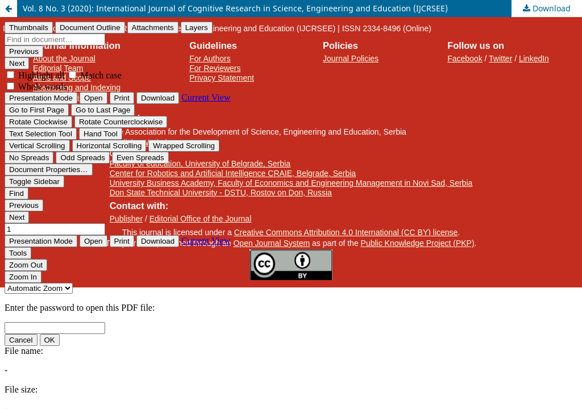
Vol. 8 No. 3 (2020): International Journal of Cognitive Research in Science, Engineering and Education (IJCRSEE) (235, 8)
